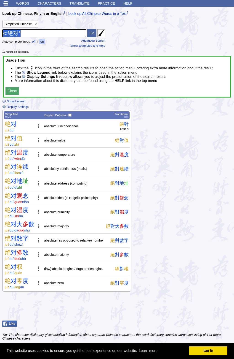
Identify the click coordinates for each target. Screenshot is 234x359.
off (33, 41)
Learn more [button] (148, 351)
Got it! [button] (208, 351)
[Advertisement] (195, 307)
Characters (49, 3)
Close (12, 91)
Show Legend (13, 101)
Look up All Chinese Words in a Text (97, 14)
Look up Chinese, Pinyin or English (33, 14)
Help (127, 3)
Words (22, 3)
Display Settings (15, 107)
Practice (106, 3)
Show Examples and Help (87, 45)
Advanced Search (93, 40)
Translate (79, 3)
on (42, 41)
